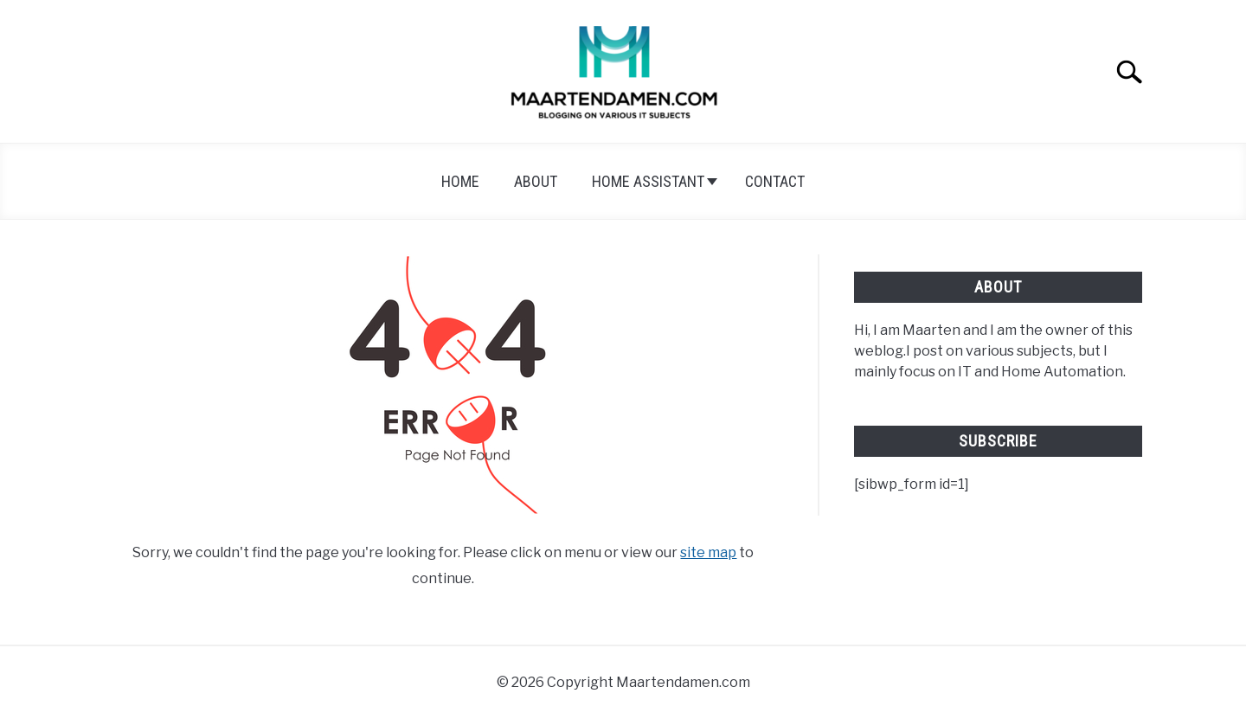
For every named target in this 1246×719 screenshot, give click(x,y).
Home (460, 181)
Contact (775, 181)
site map (708, 552)
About (535, 181)
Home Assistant (648, 181)
